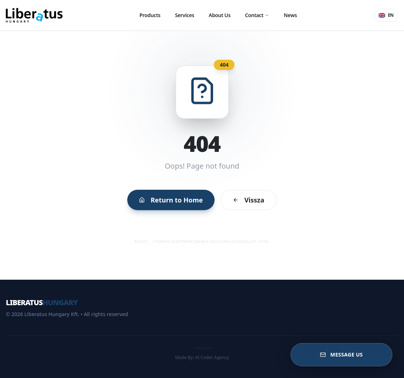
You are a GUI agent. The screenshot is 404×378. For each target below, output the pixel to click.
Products (150, 15)
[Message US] (341, 354)
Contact (257, 15)
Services (184, 15)
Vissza (246, 198)
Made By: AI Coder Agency (202, 357)
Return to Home (172, 198)
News (290, 15)
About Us (220, 15)
